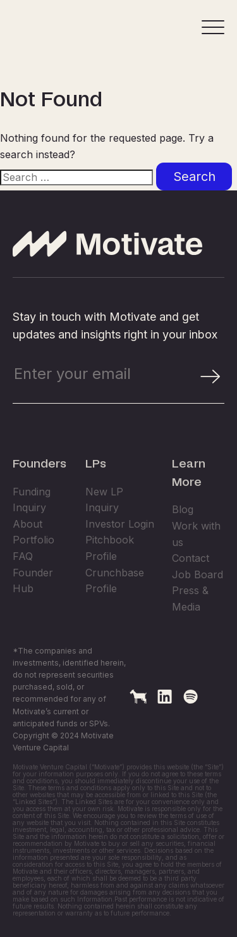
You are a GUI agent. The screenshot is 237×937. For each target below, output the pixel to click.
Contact (190, 599)
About (27, 565)
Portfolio (33, 580)
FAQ (23, 597)
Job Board (197, 615)
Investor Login (119, 565)
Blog (182, 550)
